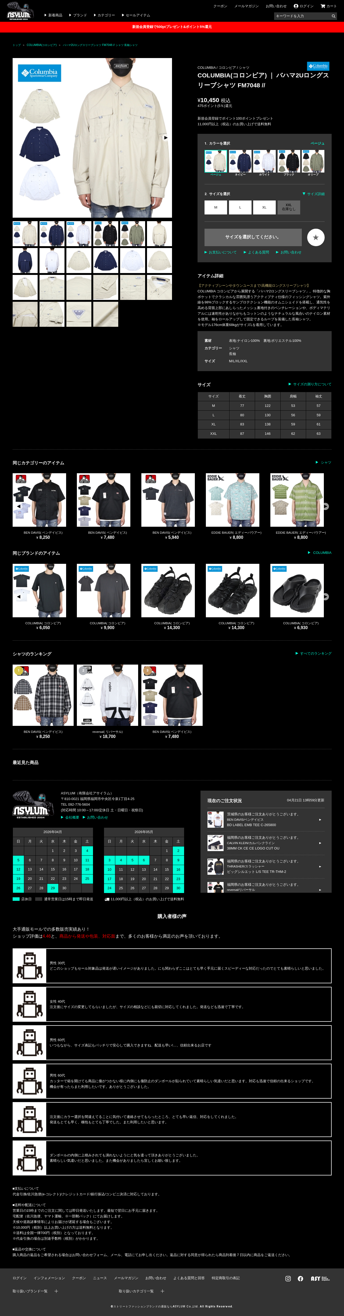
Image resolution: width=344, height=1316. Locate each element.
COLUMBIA (322, 553)
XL (264, 207)
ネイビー (240, 163)
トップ (17, 45)
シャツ (244, 68)
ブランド (80, 15)
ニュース (100, 1278)
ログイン (20, 1278)
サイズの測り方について (312, 384)
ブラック (289, 163)
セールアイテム (138, 15)
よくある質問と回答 (189, 1278)
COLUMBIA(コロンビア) (42, 45)
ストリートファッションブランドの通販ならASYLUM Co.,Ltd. (156, 1306)
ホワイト (264, 163)
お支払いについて (223, 252)
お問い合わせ (276, 6)
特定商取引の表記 (226, 1278)
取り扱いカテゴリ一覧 (136, 1291)
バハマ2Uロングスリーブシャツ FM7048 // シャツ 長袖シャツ (100, 45)
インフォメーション (49, 1278)
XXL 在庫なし (289, 207)
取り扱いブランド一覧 (30, 1291)
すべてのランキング (316, 653)
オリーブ (313, 163)
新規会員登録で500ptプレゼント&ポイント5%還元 (172, 27)
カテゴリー (106, 15)
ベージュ (216, 163)
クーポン (220, 6)
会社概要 (72, 817)
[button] (165, 138)
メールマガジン (246, 6)
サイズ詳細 (316, 194)
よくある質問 (258, 252)
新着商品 (55, 15)
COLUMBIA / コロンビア (217, 68)
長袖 (232, 354)
